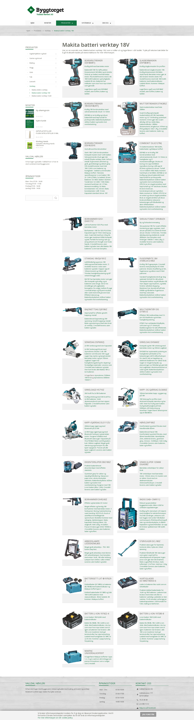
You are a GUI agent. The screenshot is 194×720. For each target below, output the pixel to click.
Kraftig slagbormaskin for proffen (152, 66)
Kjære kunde (41, 121)
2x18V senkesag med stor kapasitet (98, 346)
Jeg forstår (148, 714)
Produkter (37, 31)
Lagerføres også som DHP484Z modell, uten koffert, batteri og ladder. (151, 91)
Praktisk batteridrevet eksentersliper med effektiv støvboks (95, 468)
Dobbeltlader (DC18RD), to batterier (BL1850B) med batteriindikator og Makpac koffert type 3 (98, 586)
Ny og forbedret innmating (150, 222)
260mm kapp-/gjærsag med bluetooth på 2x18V (95, 427)
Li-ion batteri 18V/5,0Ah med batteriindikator (150, 618)
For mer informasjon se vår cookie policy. (55, 717)
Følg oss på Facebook (147, 708)
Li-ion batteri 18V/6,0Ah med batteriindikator (95, 618)
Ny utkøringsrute (42, 110)
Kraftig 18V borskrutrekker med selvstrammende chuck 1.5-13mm (97, 110)
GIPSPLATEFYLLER (43, 131)
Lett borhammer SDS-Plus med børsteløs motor (96, 226)
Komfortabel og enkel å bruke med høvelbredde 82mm (153, 427)
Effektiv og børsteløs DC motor (96, 503)
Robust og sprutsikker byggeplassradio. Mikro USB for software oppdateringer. (152, 505)
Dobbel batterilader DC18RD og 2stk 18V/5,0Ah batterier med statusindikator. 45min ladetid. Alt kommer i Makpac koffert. (98, 595)
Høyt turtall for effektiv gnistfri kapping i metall (96, 314)
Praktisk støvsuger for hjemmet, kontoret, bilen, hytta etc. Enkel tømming (152, 547)
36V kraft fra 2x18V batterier (95, 393)
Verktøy (48, 31)
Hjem (28, 31)
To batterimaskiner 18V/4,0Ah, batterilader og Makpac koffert (151, 148)
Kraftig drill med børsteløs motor (97, 66)
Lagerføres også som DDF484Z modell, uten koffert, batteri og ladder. (96, 91)
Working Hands (42, 141)
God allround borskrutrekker (96, 149)
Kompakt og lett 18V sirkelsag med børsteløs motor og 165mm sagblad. (153, 347)
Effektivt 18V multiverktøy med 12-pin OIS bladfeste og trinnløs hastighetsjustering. (152, 317)
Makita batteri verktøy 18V (64, 31)
